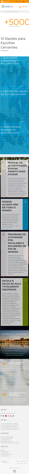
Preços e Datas (5, 456)
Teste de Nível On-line (6, 454)
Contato (25, 1)
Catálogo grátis (5, 451)
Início (2, 11)
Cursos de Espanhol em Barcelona (10, 425)
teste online (23, 121)
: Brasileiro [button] (5, 1)
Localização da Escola (6, 441)
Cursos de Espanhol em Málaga (9, 423)
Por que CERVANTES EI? (7, 436)
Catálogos (18, 1)
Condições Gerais (5, 439)
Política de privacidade (7, 438)
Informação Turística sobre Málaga (10, 442)
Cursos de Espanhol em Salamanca (10, 428)
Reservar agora (5, 453)
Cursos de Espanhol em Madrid (9, 426)
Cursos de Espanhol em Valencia (9, 429)
